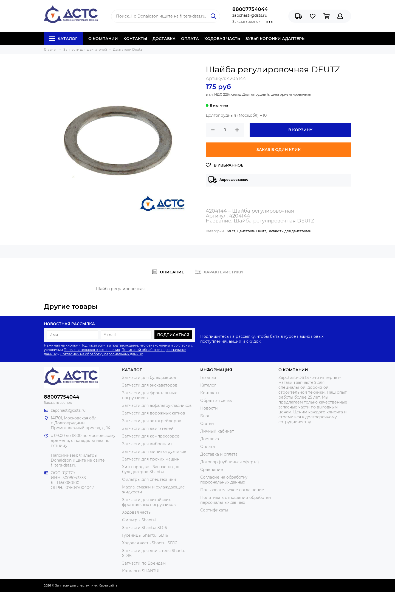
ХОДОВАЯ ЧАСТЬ (222, 38)
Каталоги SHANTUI (140, 570)
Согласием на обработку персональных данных (101, 354)
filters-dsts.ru (63, 465)
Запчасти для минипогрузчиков (154, 451)
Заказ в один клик (278, 149)
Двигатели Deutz (251, 231)
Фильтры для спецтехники (149, 479)
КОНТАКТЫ (135, 38)
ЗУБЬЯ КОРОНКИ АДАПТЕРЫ (276, 38)
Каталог (63, 38)
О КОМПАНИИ (103, 38)
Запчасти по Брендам (144, 563)
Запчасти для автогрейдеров (151, 420)
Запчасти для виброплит (147, 443)
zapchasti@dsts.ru (249, 15)
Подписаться (173, 334)
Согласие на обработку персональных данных (223, 480)
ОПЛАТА (190, 38)
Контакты (209, 392)
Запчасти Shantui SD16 (144, 527)
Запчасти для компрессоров (151, 436)
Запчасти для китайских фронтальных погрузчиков (149, 502)
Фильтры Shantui (139, 519)
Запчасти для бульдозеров (149, 377)
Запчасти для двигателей (289, 231)
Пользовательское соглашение (232, 489)
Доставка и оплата (219, 454)
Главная (208, 377)
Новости (209, 408)
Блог (205, 415)
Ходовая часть (136, 512)
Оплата (207, 446)
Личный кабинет (217, 431)
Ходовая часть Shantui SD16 (149, 542)
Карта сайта (108, 585)
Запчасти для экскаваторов (149, 385)
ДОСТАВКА (164, 38)
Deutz (230, 231)
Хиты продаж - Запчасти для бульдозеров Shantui (150, 469)
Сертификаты (214, 510)
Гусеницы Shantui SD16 (145, 535)
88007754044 (250, 9)
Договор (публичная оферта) (229, 461)
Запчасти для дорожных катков (153, 413)
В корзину (300, 129)
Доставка (209, 438)
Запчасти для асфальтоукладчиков (157, 405)
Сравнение (211, 469)
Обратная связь (216, 400)
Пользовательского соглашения (92, 350)
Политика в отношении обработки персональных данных (235, 500)
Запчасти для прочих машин (150, 459)
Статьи (207, 423)
